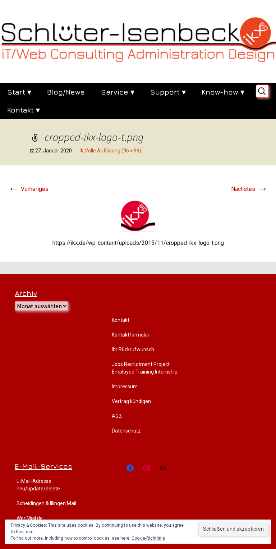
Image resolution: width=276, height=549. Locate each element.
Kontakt (120, 320)
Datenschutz (126, 431)
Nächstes (249, 189)
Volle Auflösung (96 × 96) (113, 151)
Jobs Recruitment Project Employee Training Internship (145, 368)
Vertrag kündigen (131, 401)
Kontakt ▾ (23, 110)
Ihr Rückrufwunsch (133, 349)
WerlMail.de (30, 518)
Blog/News (66, 92)
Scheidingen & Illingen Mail (46, 503)
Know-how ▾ (223, 92)
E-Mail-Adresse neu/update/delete (38, 484)
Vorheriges (28, 189)
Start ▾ (19, 92)
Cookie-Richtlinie (148, 538)
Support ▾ (167, 92)
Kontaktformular (131, 335)
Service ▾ (117, 92)
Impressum (125, 386)
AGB (117, 416)
